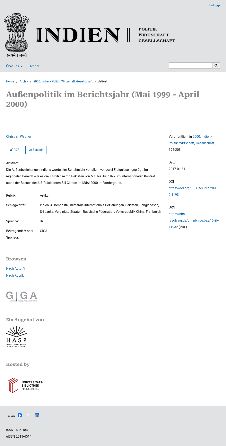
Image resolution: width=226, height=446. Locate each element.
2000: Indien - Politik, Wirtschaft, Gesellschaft (63, 81)
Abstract (12, 163)
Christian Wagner (18, 137)
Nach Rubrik (15, 275)
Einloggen (214, 5)
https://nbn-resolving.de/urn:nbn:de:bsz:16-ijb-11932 (194, 220)
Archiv (33, 66)
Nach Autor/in (16, 268)
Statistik (36, 150)
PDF (14, 150)
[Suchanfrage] (190, 65)
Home (10, 81)
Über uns (12, 66)
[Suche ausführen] (216, 65)
